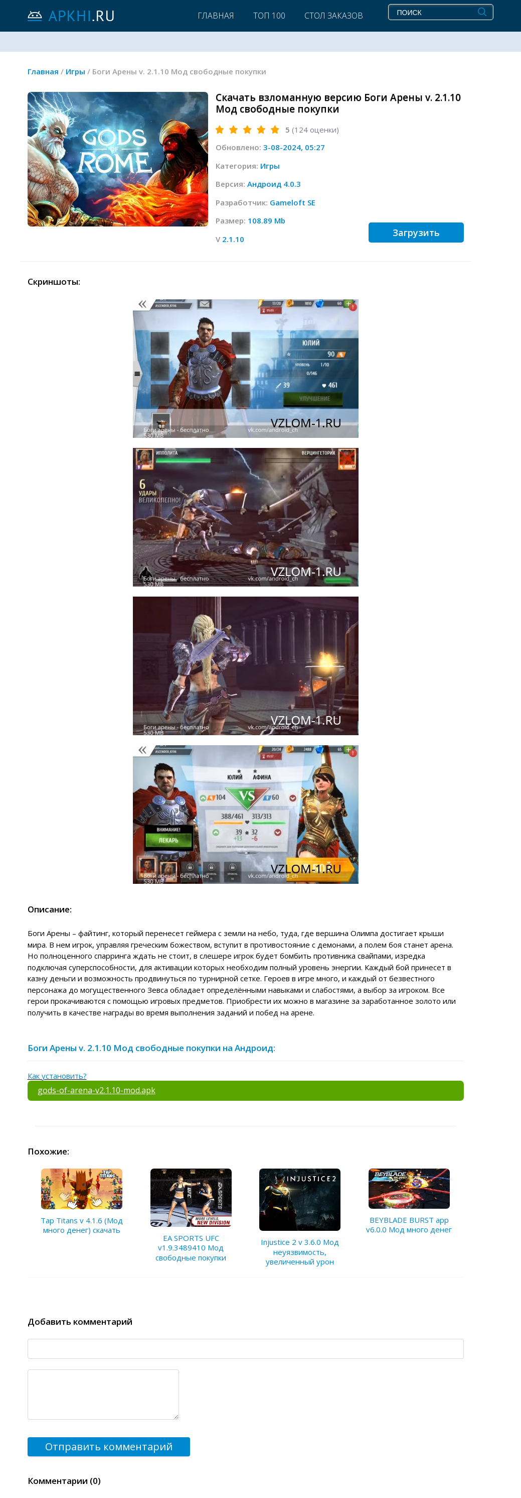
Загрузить (416, 232)
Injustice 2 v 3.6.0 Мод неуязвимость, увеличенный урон (300, 1251)
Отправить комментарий (108, 1446)
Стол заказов (333, 15)
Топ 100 (269, 15)
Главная (216, 15)
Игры (270, 166)
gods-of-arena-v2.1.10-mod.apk (96, 1090)
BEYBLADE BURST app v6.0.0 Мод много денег (409, 1225)
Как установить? (57, 1076)
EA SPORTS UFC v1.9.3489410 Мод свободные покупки (190, 1247)
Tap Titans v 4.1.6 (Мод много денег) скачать (82, 1225)
